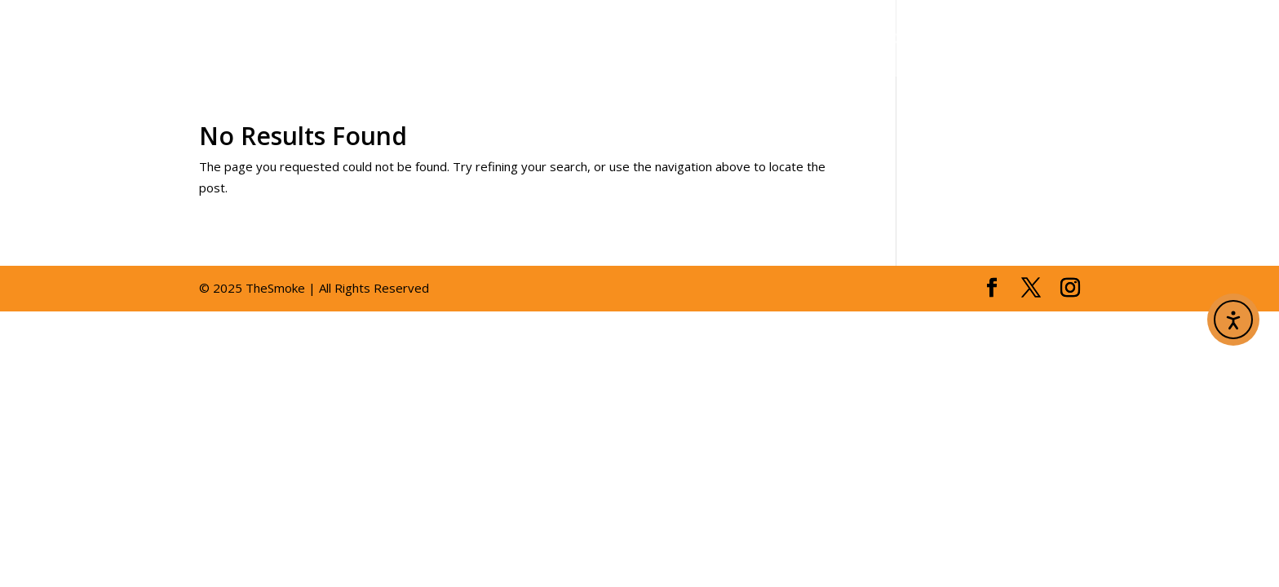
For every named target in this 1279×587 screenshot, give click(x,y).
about (587, 39)
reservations (929, 39)
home (509, 39)
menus (688, 39)
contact (1061, 39)
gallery (799, 39)
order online (1188, 39)
